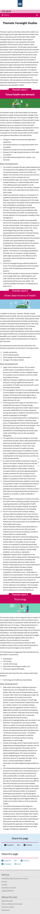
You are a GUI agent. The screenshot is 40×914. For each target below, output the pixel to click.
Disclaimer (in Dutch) (9, 888)
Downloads (6, 910)
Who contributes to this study (12, 904)
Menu (6, 15)
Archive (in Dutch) (8, 907)
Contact (4, 882)
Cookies (4, 885)
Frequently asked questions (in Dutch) (15, 879)
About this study (7, 901)
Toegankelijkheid (8, 891)
